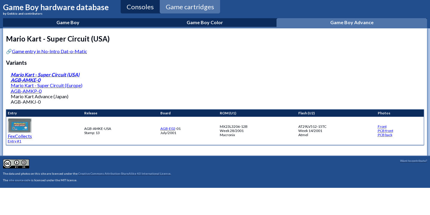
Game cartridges (190, 7)
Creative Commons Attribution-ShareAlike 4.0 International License (124, 173)
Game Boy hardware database (56, 8)
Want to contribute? (413, 160)
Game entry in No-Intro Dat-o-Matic (49, 51)
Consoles (140, 7)
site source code (19, 180)
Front (382, 126)
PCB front (385, 130)
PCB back (385, 135)
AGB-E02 (167, 128)
